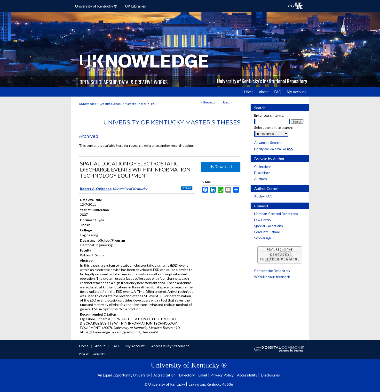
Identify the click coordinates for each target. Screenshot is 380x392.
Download (221, 167)
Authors (260, 179)
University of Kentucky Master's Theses (171, 122)
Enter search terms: (269, 115)
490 (152, 104)
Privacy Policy (222, 375)
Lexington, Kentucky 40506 (211, 384)
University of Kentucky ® (96, 6)
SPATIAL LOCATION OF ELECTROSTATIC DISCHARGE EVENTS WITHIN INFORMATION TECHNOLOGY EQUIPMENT (135, 169)
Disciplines (262, 173)
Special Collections (268, 226)
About (100, 346)
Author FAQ (263, 196)
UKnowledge (87, 104)
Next (226, 102)
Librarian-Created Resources (276, 214)
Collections (262, 166)
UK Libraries (135, 6)
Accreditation (164, 375)
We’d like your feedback (272, 277)
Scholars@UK (264, 238)
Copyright (99, 353)
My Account (135, 346)
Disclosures (270, 375)
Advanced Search (267, 142)
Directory (187, 375)
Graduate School (110, 104)
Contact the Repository (272, 271)
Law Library (262, 220)
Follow (187, 188)
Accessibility (247, 375)
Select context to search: (273, 127)
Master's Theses (136, 104)
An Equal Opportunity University (124, 375)
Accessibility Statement (170, 346)
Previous (209, 102)
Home (84, 346)
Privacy (84, 353)
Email (202, 375)
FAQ (115, 346)
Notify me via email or (273, 149)
